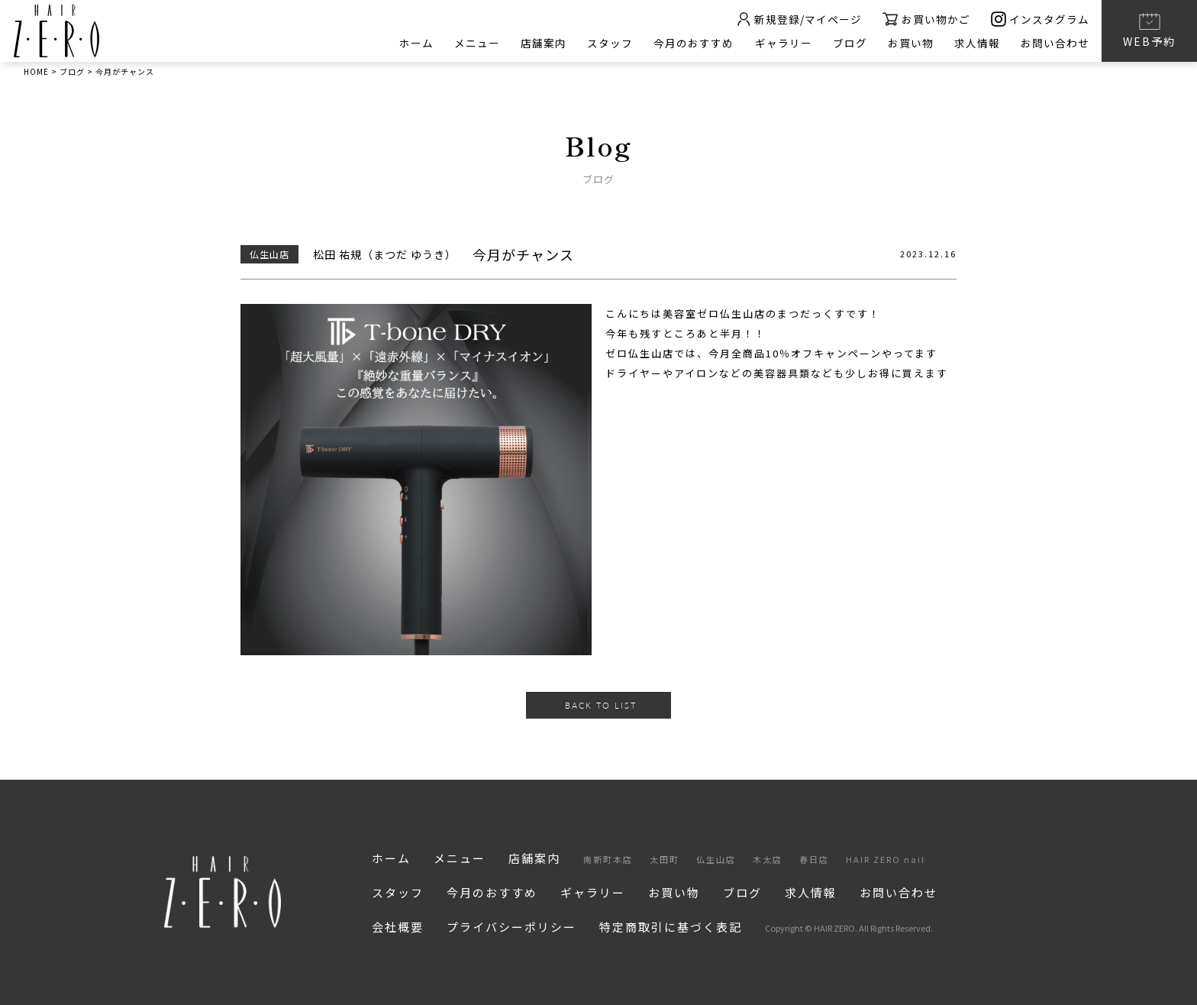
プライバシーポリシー (511, 927)
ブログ (848, 42)
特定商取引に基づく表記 (670, 927)
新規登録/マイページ (795, 19)
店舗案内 (539, 42)
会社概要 (398, 927)
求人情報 (976, 42)
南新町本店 (608, 859)
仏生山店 (716, 859)
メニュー (472, 42)
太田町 (664, 859)
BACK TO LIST (601, 705)
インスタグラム (1039, 19)
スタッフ (606, 42)
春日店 (814, 859)
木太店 (767, 859)
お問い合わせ (1055, 42)
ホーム (410, 42)
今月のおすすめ (690, 42)
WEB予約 (1149, 30)
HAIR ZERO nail (885, 859)
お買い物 (909, 42)
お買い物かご (925, 19)
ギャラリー (780, 42)
